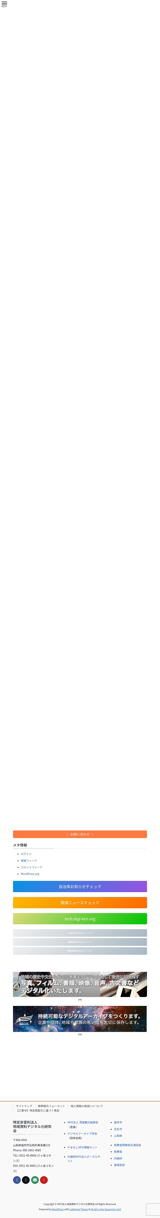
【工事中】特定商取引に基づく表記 (37, 1110)
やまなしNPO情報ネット (82, 1147)
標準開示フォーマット (51, 1106)
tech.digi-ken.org (80, 918)
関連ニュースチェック (80, 902)
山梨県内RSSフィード (80, 933)
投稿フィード (29, 860)
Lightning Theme (79, 1209)
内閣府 (118, 1158)
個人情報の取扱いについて (87, 1106)
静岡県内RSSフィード (80, 951)
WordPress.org (30, 874)
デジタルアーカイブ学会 (82, 1133)
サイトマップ (24, 1106)
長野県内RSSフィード (80, 942)
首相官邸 (119, 1165)
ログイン (26, 854)
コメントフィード (32, 867)
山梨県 (118, 1136)
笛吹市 (118, 1122)
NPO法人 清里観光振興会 (82, 1122)
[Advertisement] (80, 1068)
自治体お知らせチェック (80, 886)
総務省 (118, 1151)
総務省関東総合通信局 (127, 1145)
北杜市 (118, 1129)
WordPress (58, 1209)
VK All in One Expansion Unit (106, 1209)
